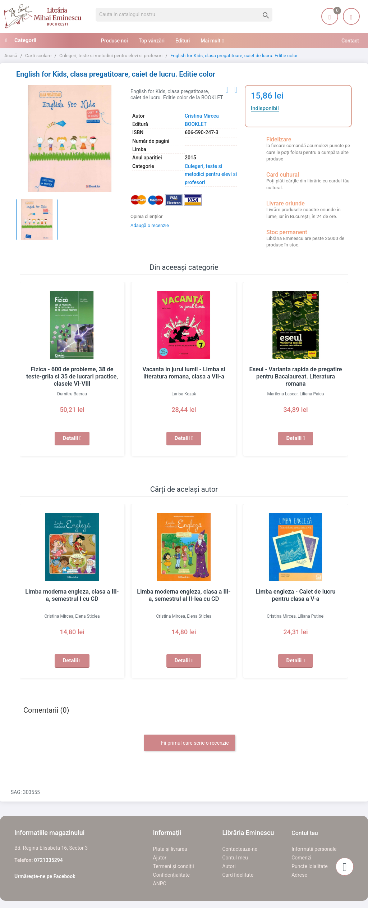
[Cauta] (184, 15)
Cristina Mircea (202, 116)
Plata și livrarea (170, 849)
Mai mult (210, 41)
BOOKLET (196, 124)
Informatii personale (313, 849)
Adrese (299, 875)
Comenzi (301, 858)
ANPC (159, 883)
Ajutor (159, 858)
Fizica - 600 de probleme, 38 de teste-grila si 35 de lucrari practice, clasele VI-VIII (72, 376)
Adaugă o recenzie (149, 225)
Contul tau (304, 833)
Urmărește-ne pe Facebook (44, 876)
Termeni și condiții (173, 866)
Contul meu (235, 858)
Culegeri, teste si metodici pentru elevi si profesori (211, 174)
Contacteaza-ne (239, 849)
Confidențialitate (171, 875)
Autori (228, 866)
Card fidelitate (237, 875)
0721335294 (48, 860)
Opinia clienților (146, 216)
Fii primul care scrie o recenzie (189, 743)
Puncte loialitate (309, 866)
